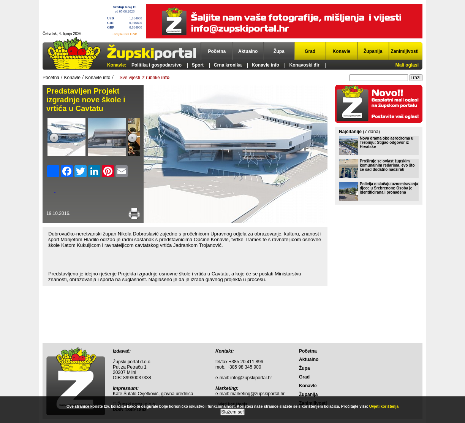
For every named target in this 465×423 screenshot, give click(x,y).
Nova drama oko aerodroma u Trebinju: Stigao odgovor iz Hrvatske (386, 142)
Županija (373, 51)
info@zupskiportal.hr (251, 377)
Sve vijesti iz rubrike (144, 77)
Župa (279, 51)
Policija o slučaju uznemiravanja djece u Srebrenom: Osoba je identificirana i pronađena (389, 188)
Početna (217, 51)
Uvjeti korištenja (384, 406)
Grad (310, 51)
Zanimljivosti (405, 51)
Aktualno (248, 51)
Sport (198, 65)
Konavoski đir (304, 65)
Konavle (342, 51)
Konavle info (265, 65)
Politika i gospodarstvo (156, 65)
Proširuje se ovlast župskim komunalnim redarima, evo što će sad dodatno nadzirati (387, 165)
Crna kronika (228, 65)
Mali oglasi (407, 65)
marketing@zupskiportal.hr (257, 393)
